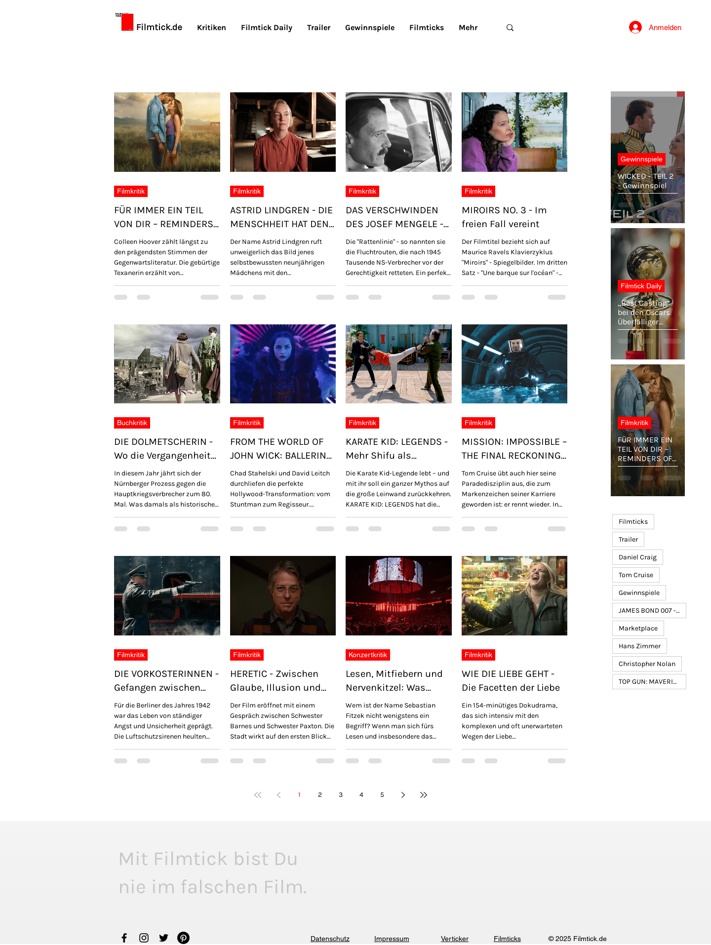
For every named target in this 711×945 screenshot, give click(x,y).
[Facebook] (124, 938)
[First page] (258, 795)
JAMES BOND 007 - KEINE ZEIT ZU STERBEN (652, 610)
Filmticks (633, 521)
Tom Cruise (636, 575)
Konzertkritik (368, 655)
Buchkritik (132, 423)
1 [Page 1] (299, 794)
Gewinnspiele (642, 159)
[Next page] (403, 795)
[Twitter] (164, 938)
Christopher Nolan (647, 664)
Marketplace (638, 628)
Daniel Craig (638, 557)
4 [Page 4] (361, 794)
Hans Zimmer (640, 646)
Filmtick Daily (641, 286)
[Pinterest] (183, 938)
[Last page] (424, 795)
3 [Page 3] (341, 794)
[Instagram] (144, 938)
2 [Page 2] (320, 794)
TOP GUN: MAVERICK (650, 681)
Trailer (628, 539)
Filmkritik (131, 191)
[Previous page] (278, 795)
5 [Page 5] (382, 794)
